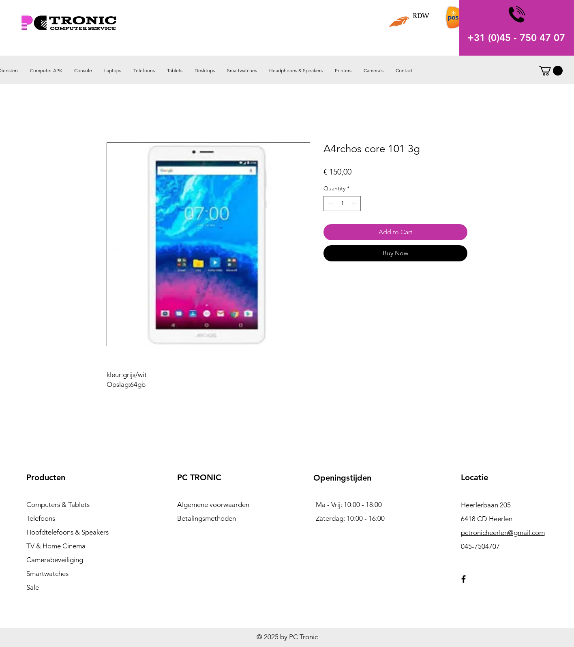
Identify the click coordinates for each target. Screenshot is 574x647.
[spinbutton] (342, 203)
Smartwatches (47, 573)
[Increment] (354, 203)
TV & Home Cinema (56, 546)
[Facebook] (463, 579)
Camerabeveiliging (54, 560)
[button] (551, 70)
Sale (32, 587)
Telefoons (40, 518)
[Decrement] (330, 203)
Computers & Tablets (58, 504)
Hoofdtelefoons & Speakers (67, 532)
